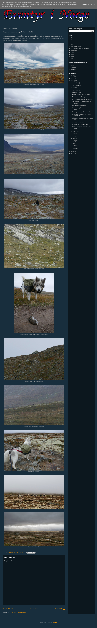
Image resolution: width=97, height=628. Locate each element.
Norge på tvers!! (76, 92)
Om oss (73, 40)
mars (74, 143)
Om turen (73, 42)
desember (75, 83)
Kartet (72, 65)
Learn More (85, 4)
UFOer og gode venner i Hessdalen (82, 99)
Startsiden (34, 609)
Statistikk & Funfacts (76, 46)
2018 (72, 78)
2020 (72, 76)
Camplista (73, 69)
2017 (72, 80)
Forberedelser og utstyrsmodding (80, 48)
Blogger (55, 622)
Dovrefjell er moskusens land (80, 124)
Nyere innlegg (8, 609)
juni (74, 136)
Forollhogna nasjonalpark (79, 105)
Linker (72, 56)
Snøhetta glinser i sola (78, 122)
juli (73, 133)
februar (75, 145)
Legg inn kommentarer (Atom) (18, 612)
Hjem (72, 38)
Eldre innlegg (60, 609)
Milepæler (73, 67)
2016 (72, 151)
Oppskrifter (74, 50)
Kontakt (73, 52)
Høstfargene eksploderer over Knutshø (82, 112)
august (75, 131)
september (76, 90)
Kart (72, 44)
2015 (72, 153)
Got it (93, 4)
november (75, 85)
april (74, 141)
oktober (75, 87)
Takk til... (73, 58)
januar (74, 148)
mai (74, 138)
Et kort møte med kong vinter (80, 97)
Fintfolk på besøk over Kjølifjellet (81, 94)
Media (72, 54)
